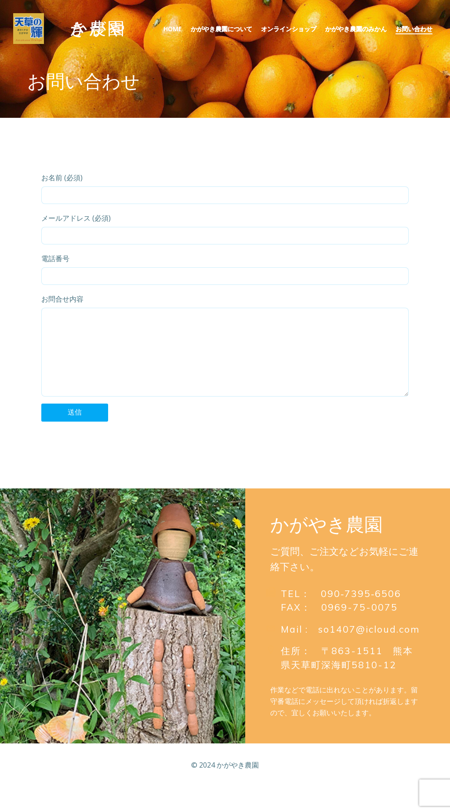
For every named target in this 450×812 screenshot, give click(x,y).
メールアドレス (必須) (225, 228)
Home (172, 29)
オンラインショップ (288, 29)
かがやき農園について (221, 29)
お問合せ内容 (225, 354)
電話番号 (225, 269)
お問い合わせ (414, 29)
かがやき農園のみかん (356, 29)
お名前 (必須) (225, 188)
